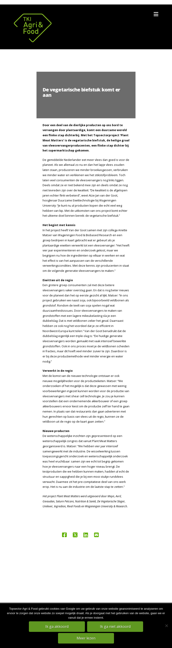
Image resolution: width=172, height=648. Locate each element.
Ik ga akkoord (57, 626)
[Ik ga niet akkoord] (166, 625)
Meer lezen (86, 638)
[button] (156, 14)
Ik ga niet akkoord (115, 626)
